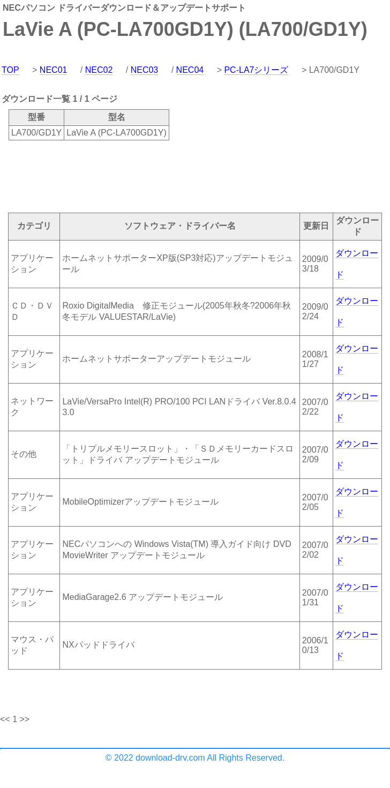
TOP (10, 69)
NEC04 (190, 69)
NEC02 (99, 69)
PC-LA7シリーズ (256, 69)
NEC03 (145, 69)
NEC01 (54, 69)
